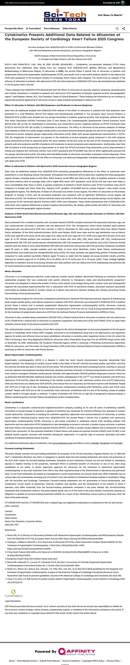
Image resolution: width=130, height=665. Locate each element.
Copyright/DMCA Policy (93, 661)
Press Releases (52, 28)
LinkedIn (95, 443)
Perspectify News (14, 28)
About (12, 661)
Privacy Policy (113, 661)
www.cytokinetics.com (62, 443)
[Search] (117, 28)
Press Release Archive (27, 661)
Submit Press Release (50, 661)
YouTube (118, 443)
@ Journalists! (33, 28)
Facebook (104, 443)
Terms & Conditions (71, 661)
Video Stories (70, 28)
